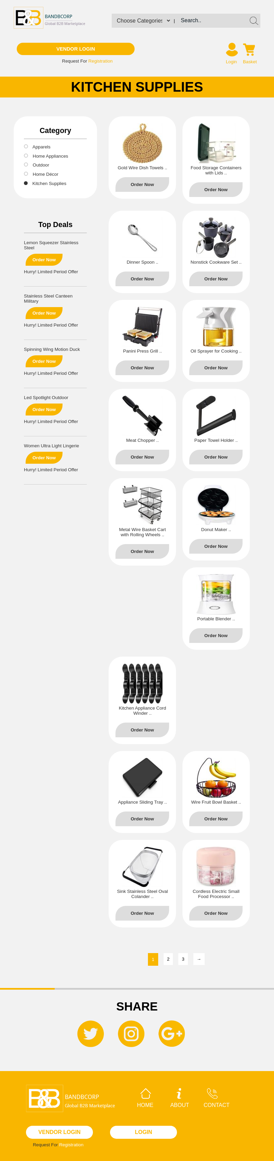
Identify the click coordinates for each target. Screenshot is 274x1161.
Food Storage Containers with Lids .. (216, 170)
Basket (250, 61)
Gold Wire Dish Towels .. (142, 167)
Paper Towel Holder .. (216, 440)
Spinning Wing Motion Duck (52, 349)
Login (231, 61)
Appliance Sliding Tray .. (142, 802)
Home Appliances (50, 156)
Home (145, 1098)
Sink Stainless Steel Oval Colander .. (142, 894)
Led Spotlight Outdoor (46, 397)
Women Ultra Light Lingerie (51, 445)
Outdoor (41, 165)
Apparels (41, 146)
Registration (100, 61)
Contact (217, 1098)
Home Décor (45, 174)
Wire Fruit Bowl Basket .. (216, 802)
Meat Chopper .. (142, 440)
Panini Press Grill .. (142, 351)
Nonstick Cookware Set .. (216, 262)
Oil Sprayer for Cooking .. (216, 351)
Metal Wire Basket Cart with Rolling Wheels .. (142, 532)
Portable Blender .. (216, 618)
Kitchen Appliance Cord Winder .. (142, 710)
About (179, 1098)
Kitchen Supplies (49, 183)
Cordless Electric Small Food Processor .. (216, 894)
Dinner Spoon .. (143, 262)
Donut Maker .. (216, 529)
